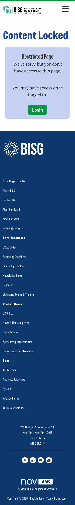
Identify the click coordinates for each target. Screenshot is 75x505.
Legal (65, 498)
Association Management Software (37, 485)
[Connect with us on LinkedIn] (33, 460)
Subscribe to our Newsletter (19, 351)
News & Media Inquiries (16, 323)
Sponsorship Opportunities (17, 342)
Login (37, 110)
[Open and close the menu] (56, 9)
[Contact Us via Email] (49, 460)
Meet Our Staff (11, 219)
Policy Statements (13, 228)
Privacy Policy (11, 398)
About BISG (9, 190)
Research (8, 285)
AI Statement (10, 370)
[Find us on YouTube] (41, 460)
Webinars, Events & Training (19, 294)
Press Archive (10, 332)
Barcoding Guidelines (15, 257)
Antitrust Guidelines (14, 379)
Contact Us (9, 200)
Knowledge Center (13, 275)
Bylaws (7, 389)
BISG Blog (8, 313)
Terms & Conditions (13, 408)
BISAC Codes (10, 247)
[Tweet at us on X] (25, 460)
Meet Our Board (11, 209)
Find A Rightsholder (14, 266)
